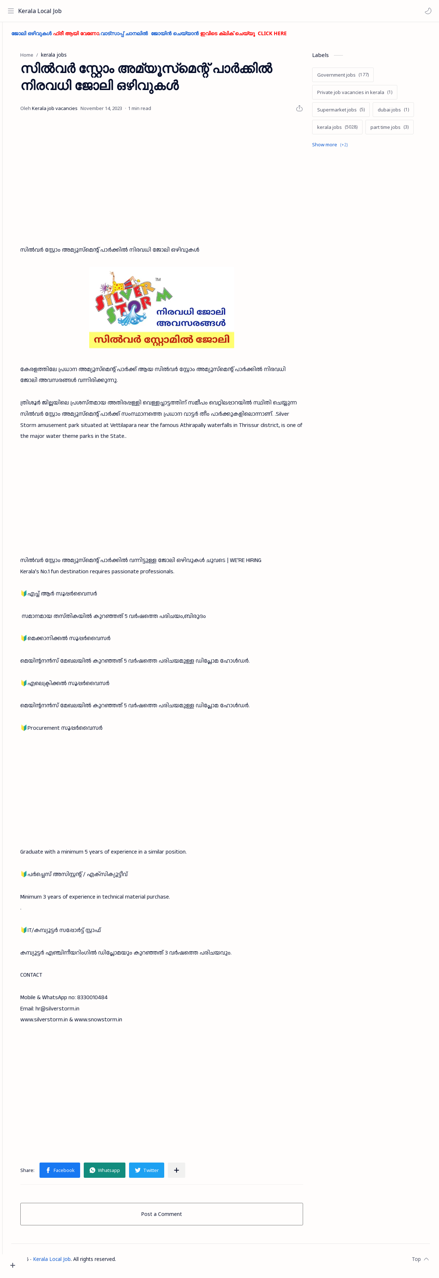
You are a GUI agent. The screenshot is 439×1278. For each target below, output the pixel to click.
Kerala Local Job (41, 11)
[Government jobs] (352, 78)
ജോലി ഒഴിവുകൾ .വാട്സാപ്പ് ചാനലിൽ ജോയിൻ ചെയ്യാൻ (174, 36)
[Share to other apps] (192, 1173)
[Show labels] (340, 148)
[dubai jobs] (402, 113)
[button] (426, 10)
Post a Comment (174, 1217)
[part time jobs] (398, 130)
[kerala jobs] (346, 130)
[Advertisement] (177, 182)
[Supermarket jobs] (350, 113)
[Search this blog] (150, 11)
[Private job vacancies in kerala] (363, 95)
